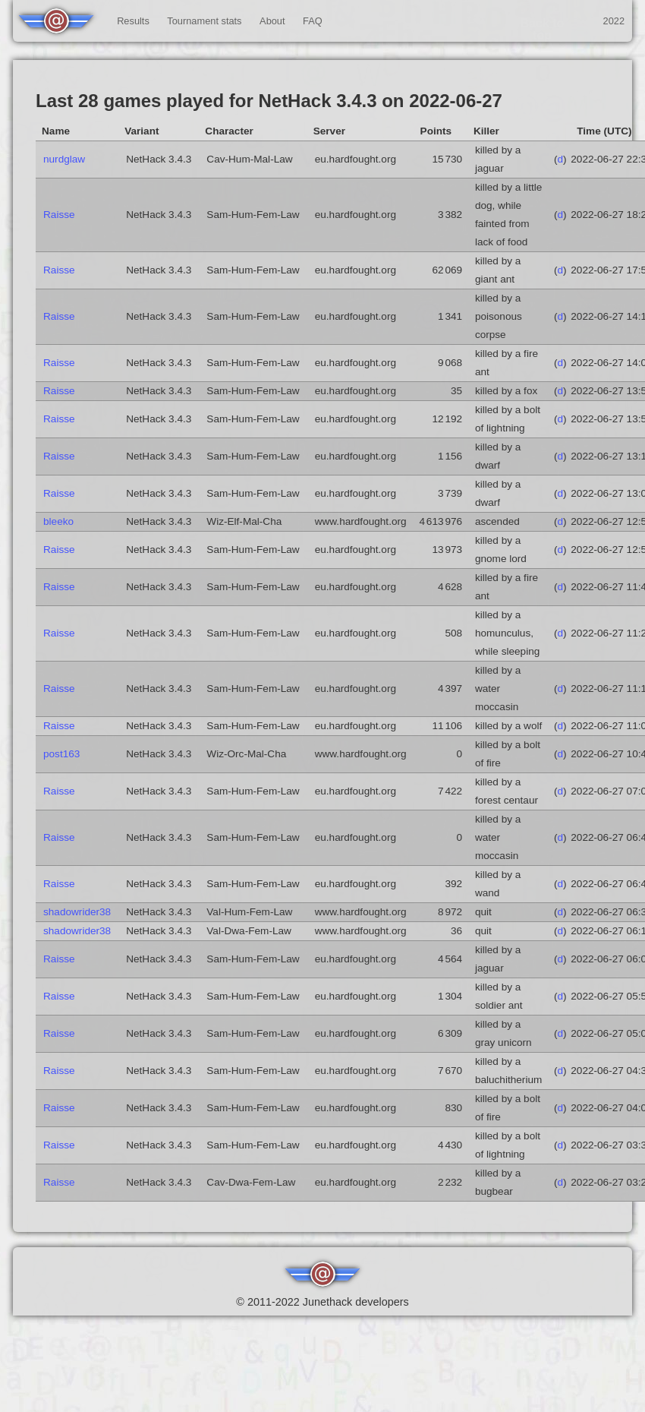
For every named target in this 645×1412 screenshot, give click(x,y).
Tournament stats (204, 21)
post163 (61, 754)
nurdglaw (64, 159)
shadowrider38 (77, 912)
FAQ (312, 21)
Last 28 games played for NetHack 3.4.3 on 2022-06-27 (269, 100)
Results (133, 21)
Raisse (59, 214)
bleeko (58, 521)
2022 (614, 21)
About (272, 21)
